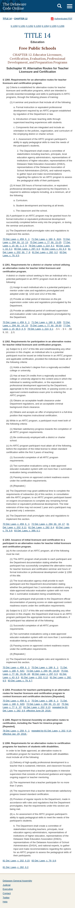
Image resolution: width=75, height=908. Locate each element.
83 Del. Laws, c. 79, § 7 (20, 680)
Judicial (6, 885)
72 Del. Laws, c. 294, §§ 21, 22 (43, 704)
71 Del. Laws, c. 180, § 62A (46, 239)
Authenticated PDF (63, 18)
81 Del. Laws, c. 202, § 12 (34, 677)
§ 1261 (22, 26)
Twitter (6, 897)
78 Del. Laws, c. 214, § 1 (41, 245)
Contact (7, 893)
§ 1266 (60, 26)
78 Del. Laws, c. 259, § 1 (16, 730)
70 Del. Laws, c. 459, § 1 (16, 239)
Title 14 (7, 18)
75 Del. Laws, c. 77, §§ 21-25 (45, 242)
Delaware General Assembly (17, 880)
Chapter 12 (21, 18)
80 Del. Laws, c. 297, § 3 (27, 249)
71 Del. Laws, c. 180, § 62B (46, 322)
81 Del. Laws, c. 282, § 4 (41, 527)
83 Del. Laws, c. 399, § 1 (27, 530)
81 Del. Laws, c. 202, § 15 (16, 860)
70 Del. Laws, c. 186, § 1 (44, 667)
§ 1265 (53, 26)
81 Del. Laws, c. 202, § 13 (36, 707)
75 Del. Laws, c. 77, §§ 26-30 (45, 325)
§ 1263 (37, 26)
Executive (8, 889)
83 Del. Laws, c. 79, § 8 (44, 860)
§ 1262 (29, 26)
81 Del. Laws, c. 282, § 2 (45, 252)
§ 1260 (14, 26)
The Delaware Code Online (14, 6)
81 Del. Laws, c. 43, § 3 (54, 249)
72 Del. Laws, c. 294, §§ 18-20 (42, 670)
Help (5, 901)
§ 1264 (45, 26)
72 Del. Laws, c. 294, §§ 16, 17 (48, 524)
